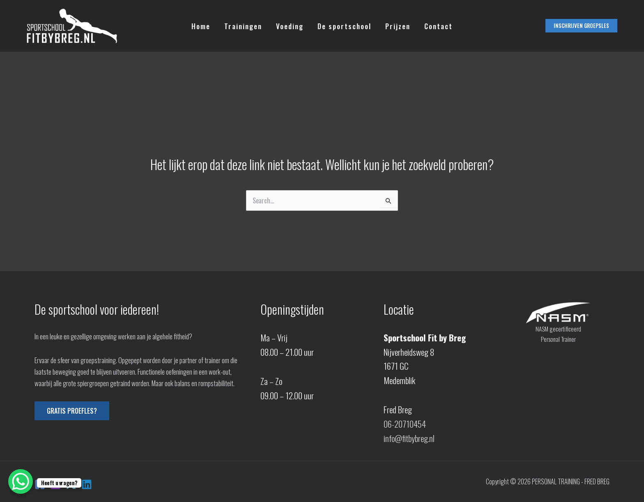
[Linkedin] (86, 484)
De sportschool (344, 26)
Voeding (290, 26)
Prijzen (397, 26)
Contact (438, 26)
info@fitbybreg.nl (409, 438)
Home (200, 26)
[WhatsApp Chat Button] (20, 481)
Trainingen (243, 26)
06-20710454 (405, 423)
